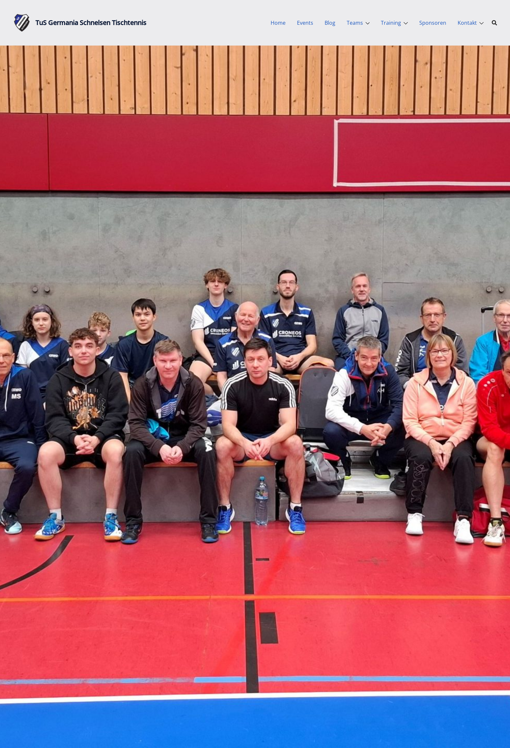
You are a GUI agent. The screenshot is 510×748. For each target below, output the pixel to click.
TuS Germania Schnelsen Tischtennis (90, 22)
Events (305, 22)
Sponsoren (432, 22)
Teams (355, 22)
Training (391, 22)
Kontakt (467, 22)
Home (278, 22)
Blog (330, 22)
